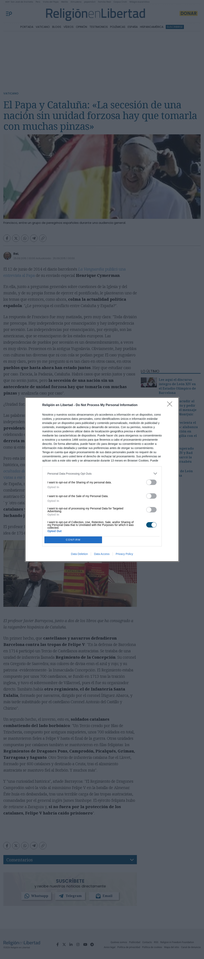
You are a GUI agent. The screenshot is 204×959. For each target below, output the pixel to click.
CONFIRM (73, 539)
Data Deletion (79, 554)
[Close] (171, 405)
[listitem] (102, 473)
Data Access (102, 554)
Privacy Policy (124, 554)
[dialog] (102, 479)
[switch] (151, 482)
